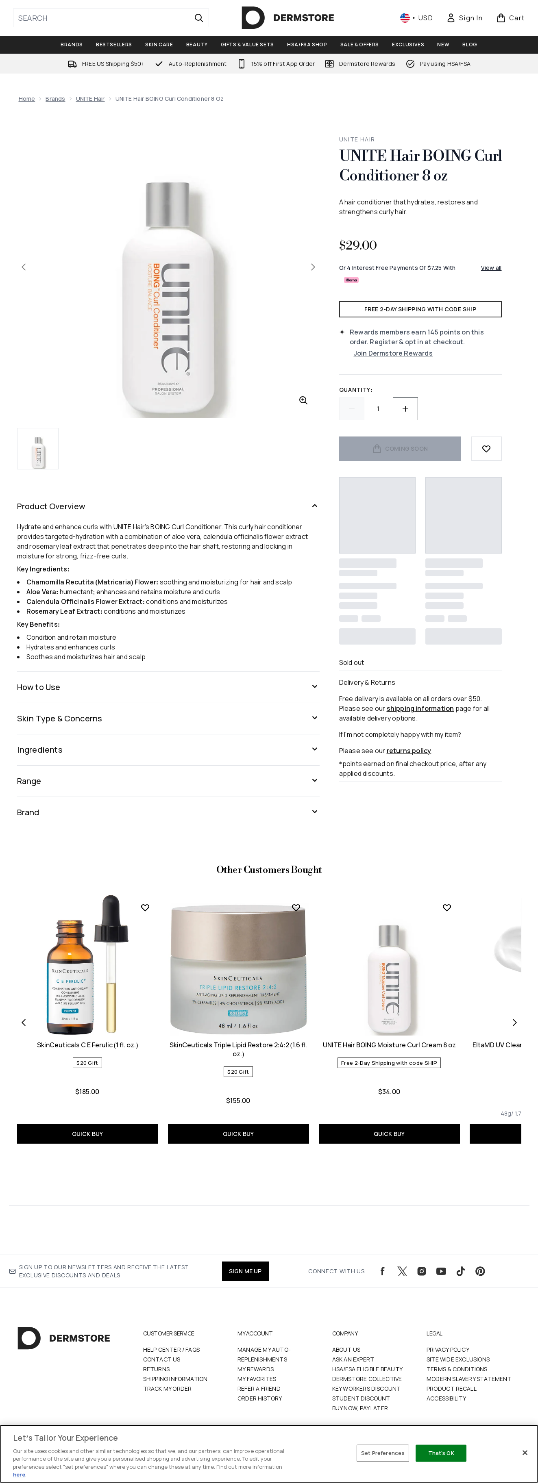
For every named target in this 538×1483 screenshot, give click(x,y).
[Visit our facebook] (382, 1271)
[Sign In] (464, 18)
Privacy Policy (448, 1349)
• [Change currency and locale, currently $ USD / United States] (416, 18)
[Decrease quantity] (351, 408)
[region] (269, 1454)
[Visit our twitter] (402, 1271)
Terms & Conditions (457, 1369)
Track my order (167, 1388)
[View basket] (510, 18)
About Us (346, 1349)
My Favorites (256, 1379)
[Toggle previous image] (23, 267)
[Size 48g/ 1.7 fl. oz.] (519, 1114)
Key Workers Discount (366, 1388)
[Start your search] (111, 18)
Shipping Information (175, 1379)
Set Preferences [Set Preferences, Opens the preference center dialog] (383, 1453)
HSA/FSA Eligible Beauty (367, 1369)
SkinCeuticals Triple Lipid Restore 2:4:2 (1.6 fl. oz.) (238, 1049)
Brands (55, 98)
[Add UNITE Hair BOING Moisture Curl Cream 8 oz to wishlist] (447, 907)
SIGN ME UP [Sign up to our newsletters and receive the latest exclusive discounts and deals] (245, 1271)
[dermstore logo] (288, 18)
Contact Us (162, 1359)
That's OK (441, 1453)
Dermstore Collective (367, 1379)
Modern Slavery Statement (469, 1379)
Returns (156, 1369)
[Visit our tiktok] (460, 1271)
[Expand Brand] (168, 812)
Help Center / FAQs (171, 1349)
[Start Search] (199, 18)
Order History (259, 1398)
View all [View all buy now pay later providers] (491, 267)
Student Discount (361, 1398)
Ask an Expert (353, 1359)
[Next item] (514, 1022)
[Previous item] (23, 1022)
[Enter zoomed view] (303, 400)
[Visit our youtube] (441, 1271)
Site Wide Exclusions (458, 1359)
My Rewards (255, 1369)
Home (27, 98)
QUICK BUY (87, 1134)
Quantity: (356, 389)
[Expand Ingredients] (168, 750)
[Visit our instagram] (421, 1271)
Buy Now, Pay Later (360, 1408)
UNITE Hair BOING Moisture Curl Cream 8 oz (389, 1044)
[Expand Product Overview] (168, 506)
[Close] (525, 1453)
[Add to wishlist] (486, 448)
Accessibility (446, 1398)
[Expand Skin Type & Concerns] (168, 718)
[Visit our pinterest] (480, 1271)
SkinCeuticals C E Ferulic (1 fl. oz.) (87, 1044)
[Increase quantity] (405, 408)
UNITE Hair (90, 98)
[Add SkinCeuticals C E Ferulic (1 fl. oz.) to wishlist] (145, 907)
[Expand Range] (168, 781)
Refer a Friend (259, 1388)
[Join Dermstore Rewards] (428, 353)
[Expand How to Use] (168, 687)
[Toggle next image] (313, 267)
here (19, 1474)
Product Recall (452, 1388)
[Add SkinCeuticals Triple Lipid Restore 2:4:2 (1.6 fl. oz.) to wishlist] (296, 907)
